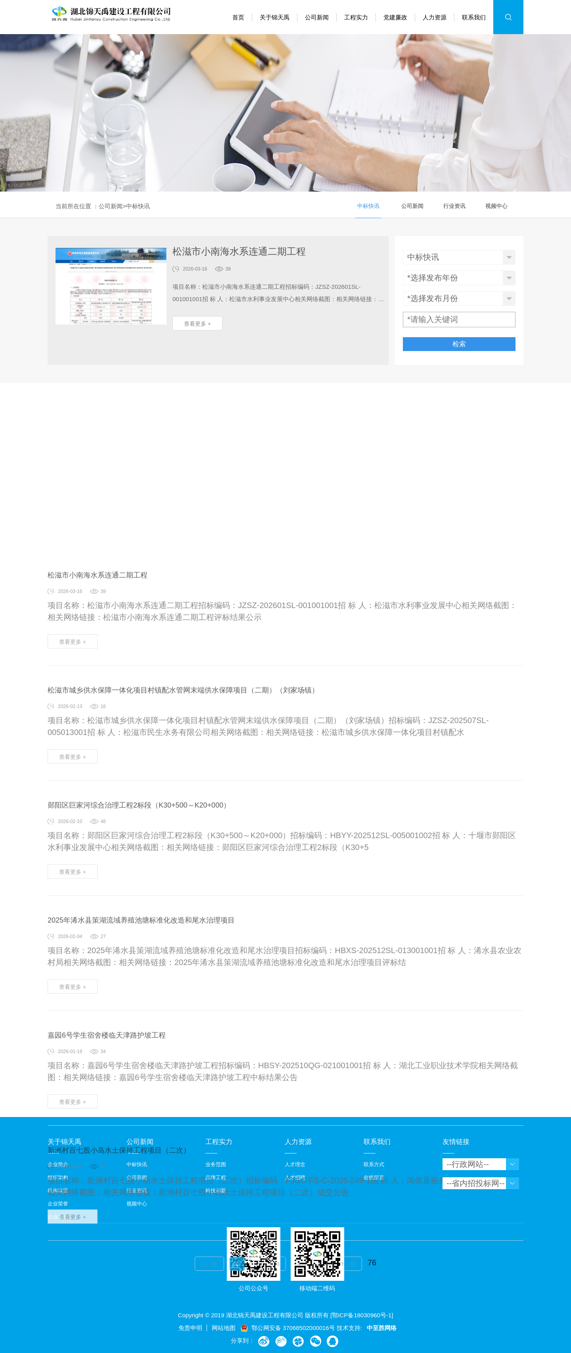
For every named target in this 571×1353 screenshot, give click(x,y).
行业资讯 (454, 207)
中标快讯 (138, 206)
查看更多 (197, 328)
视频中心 (496, 207)
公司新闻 (111, 206)
